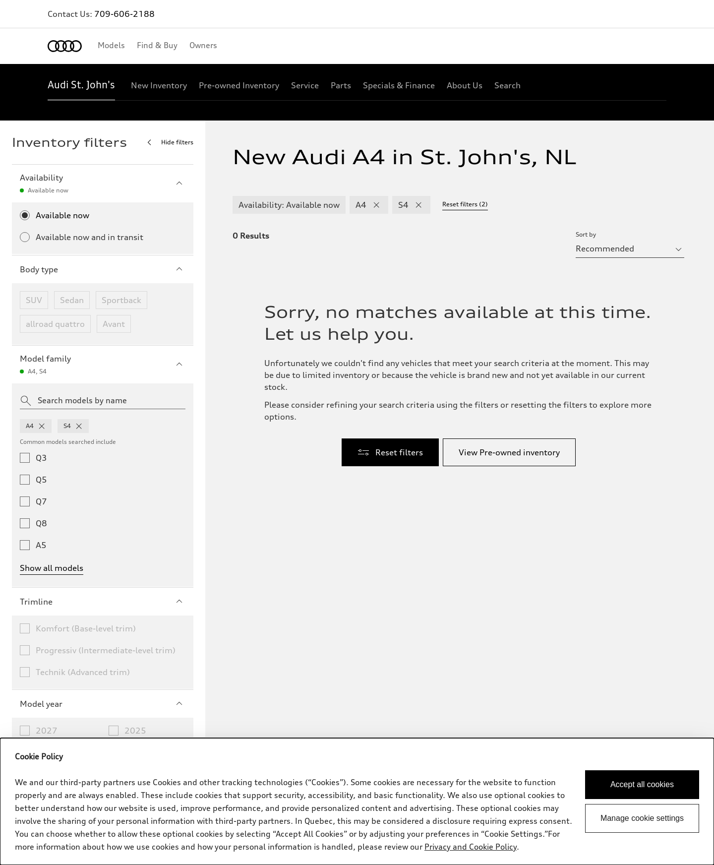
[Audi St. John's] (81, 85)
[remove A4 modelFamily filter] (376, 205)
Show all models (51, 568)
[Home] (65, 46)
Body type (102, 269)
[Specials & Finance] (399, 85)
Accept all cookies (642, 784)
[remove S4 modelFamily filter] (418, 205)
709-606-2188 (124, 14)
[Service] (305, 85)
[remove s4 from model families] (79, 426)
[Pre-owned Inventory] (239, 85)
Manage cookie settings (642, 818)
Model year (102, 704)
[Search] (507, 85)
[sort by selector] (630, 248)
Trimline (102, 602)
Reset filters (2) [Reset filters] (465, 204)
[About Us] (464, 85)
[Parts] (341, 85)
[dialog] (357, 801)
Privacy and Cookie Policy (470, 847)
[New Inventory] (159, 85)
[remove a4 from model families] (42, 426)
